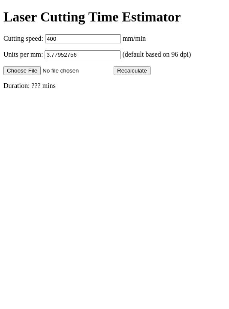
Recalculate (132, 70)
